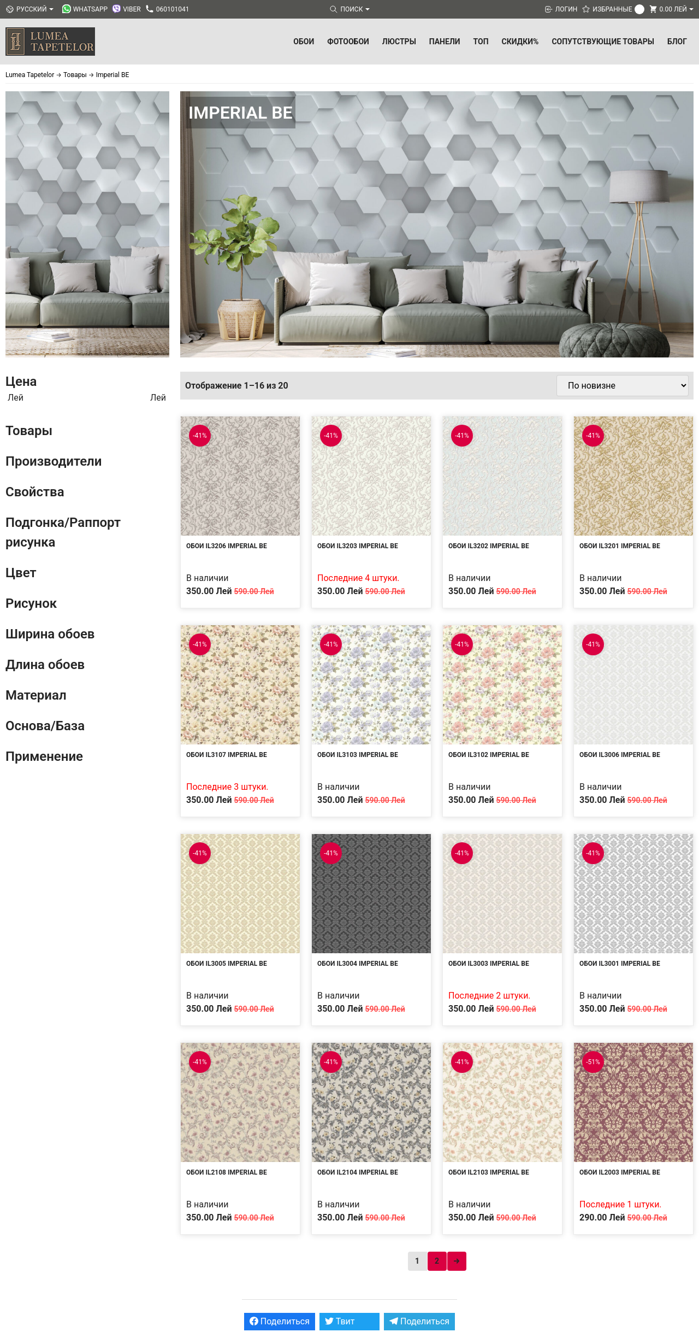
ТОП (481, 41)
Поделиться (280, 1321)
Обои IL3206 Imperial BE (226, 546)
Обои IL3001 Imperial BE (619, 963)
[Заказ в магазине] (622, 385)
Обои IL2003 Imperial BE (619, 1172)
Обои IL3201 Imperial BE (619, 546)
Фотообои (348, 41)
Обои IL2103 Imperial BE (488, 1172)
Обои (303, 41)
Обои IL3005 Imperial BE (226, 963)
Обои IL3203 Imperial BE (357, 546)
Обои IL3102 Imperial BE (488, 755)
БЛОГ (677, 41)
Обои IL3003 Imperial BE (488, 963)
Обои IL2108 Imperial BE (226, 1172)
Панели (444, 41)
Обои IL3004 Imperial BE (357, 963)
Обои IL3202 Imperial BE (488, 546)
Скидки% (520, 41)
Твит (340, 1321)
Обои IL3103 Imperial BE (357, 755)
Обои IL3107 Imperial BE (226, 755)
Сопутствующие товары (603, 41)
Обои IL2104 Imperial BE (357, 1172)
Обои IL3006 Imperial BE (619, 755)
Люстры (399, 41)
